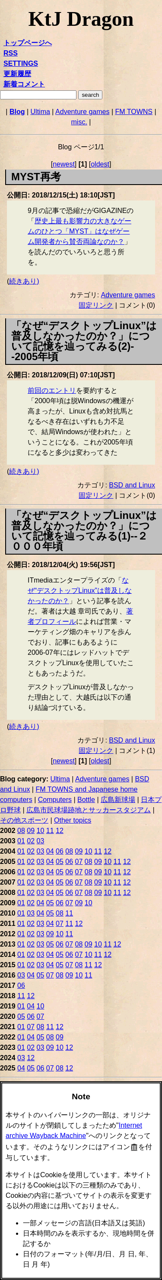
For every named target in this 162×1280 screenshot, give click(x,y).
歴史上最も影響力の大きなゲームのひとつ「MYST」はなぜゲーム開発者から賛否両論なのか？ (79, 231)
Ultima (40, 111)
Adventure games (82, 111)
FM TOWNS (134, 111)
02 (31, 841)
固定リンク (96, 305)
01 (21, 841)
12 (60, 830)
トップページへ (27, 42)
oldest (100, 164)
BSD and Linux (132, 485)
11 (50, 830)
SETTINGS (20, 63)
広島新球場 (118, 799)
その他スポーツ (24, 820)
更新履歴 (17, 73)
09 (31, 830)
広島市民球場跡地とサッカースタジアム (88, 810)
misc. (79, 122)
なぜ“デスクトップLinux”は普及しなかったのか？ (80, 591)
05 (60, 861)
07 (79, 861)
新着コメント (24, 84)
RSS (10, 53)
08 (21, 830)
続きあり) (24, 281)
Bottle (86, 799)
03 (40, 841)
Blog (17, 111)
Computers (55, 799)
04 (50, 851)
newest (64, 164)
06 (60, 851)
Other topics (72, 820)
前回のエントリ (52, 390)
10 (40, 830)
